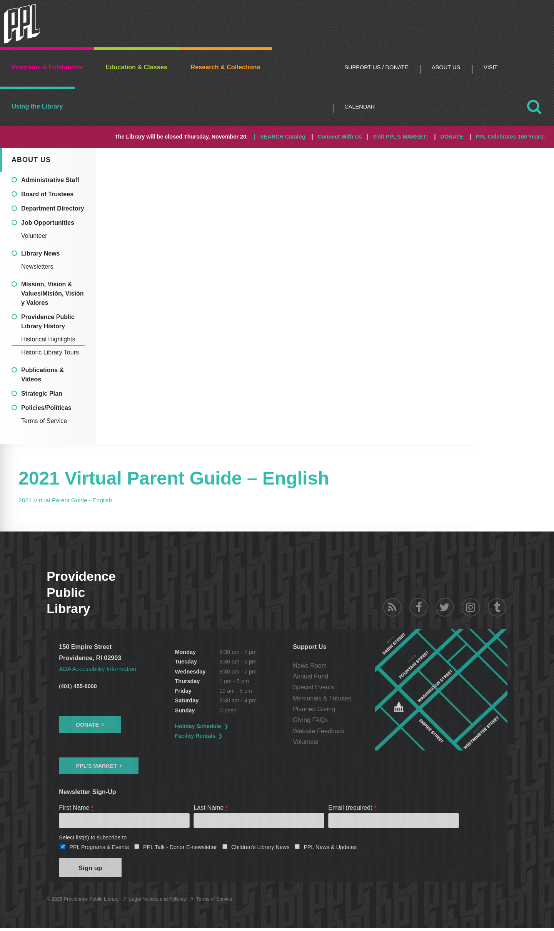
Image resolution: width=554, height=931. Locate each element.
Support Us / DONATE (376, 67)
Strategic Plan (41, 393)
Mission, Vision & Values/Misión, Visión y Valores (52, 293)
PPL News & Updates (330, 848)
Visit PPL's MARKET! (400, 137)
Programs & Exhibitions (47, 67)
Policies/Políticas (46, 407)
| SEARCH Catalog (279, 137)
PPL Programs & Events (99, 848)
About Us (446, 67)
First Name (76, 807)
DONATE (452, 137)
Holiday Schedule (199, 726)
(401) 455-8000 (78, 686)
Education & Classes (136, 67)
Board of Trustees (47, 194)
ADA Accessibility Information (99, 668)
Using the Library (37, 106)
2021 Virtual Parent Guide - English (67, 499)
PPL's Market (96, 766)
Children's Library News (260, 848)
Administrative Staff (50, 180)
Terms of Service (44, 421)
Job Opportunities (47, 222)
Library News (40, 253)
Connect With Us (340, 137)
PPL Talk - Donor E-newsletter (180, 848)
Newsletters (37, 266)
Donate (87, 725)
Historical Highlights (48, 339)
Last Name (211, 807)
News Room (311, 665)
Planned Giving (315, 708)
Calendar (359, 107)
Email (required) (352, 807)
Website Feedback (319, 730)
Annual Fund (311, 676)
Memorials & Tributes (323, 698)
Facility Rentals (196, 736)
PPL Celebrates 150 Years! (510, 137)
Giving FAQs (311, 719)
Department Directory (52, 208)
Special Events (314, 687)
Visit (490, 67)
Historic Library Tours (50, 352)
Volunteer (34, 235)
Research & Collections (225, 67)
